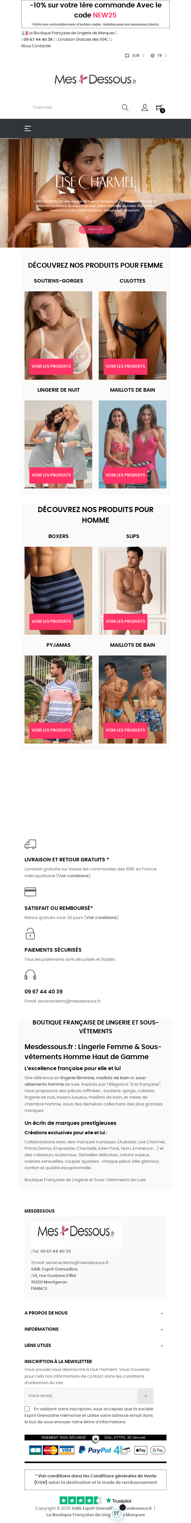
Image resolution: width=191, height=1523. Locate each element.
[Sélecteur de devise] (134, 56)
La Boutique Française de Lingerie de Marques (68, 33)
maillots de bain (112, 1078)
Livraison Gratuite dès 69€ (81, 39)
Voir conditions (73, 876)
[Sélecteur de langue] (158, 56)
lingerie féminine (77, 1078)
